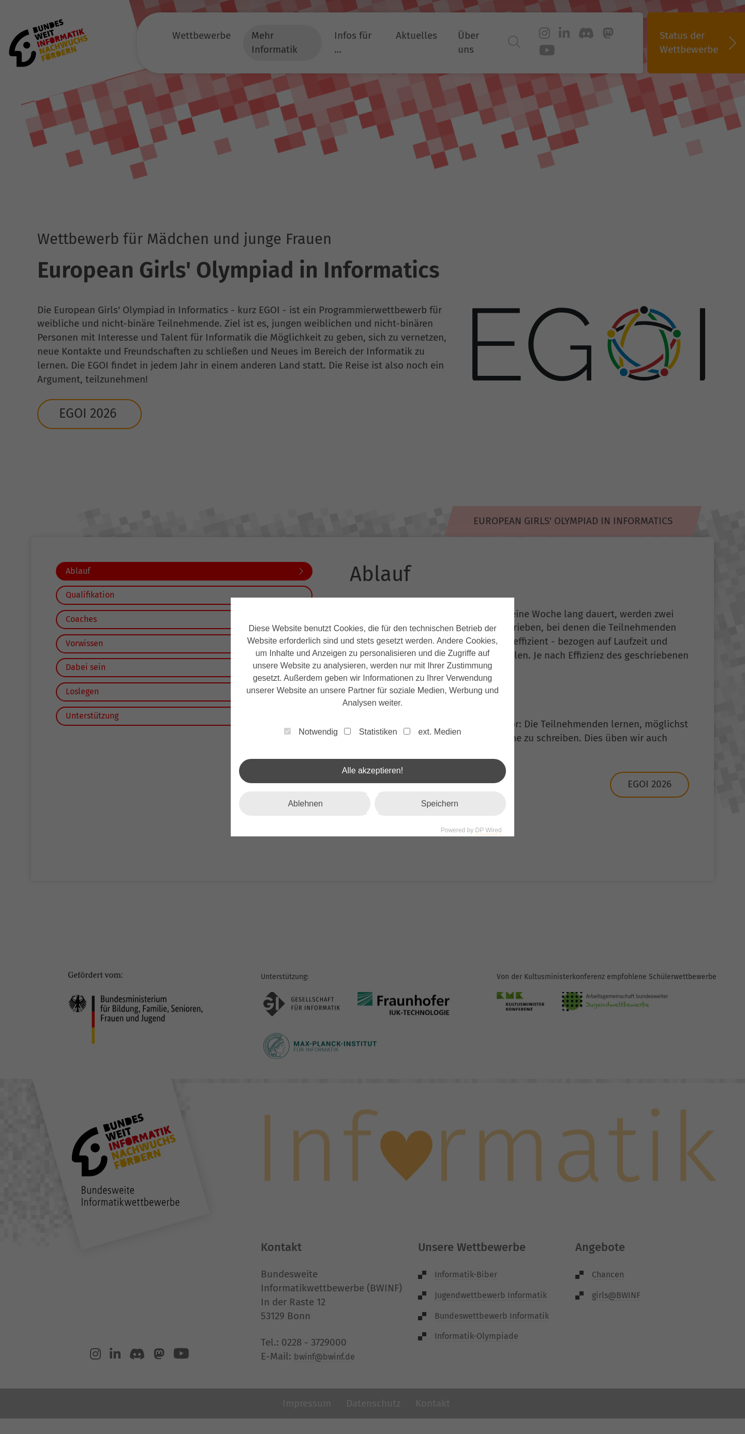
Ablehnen (305, 803)
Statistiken (370, 731)
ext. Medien (432, 731)
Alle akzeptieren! (372, 770)
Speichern (439, 803)
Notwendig (311, 731)
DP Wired (488, 830)
